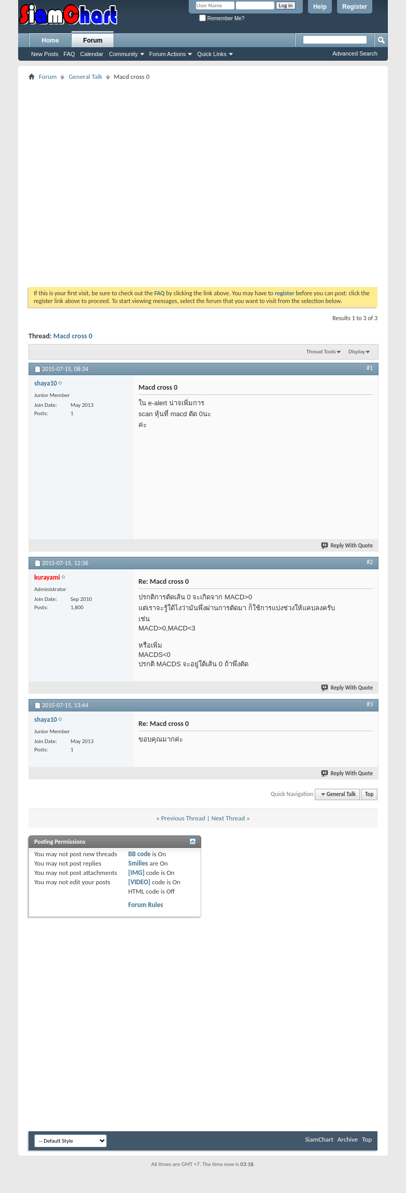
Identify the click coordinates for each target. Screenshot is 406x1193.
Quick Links (212, 54)
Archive (348, 1139)
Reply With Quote (347, 545)
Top (369, 794)
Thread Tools (321, 351)
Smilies (138, 863)
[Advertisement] (97, 180)
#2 (370, 562)
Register (354, 6)
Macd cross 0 (72, 336)
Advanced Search (354, 53)
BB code (139, 854)
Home (50, 40)
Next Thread (228, 818)
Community (123, 54)
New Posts (45, 54)
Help (320, 6)
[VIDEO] (139, 882)
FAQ (69, 54)
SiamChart (319, 1139)
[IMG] (136, 872)
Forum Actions (167, 54)
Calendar (92, 54)
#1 (370, 368)
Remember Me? (221, 18)
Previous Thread (183, 818)
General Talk (85, 76)
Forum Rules (145, 905)
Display (356, 351)
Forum (92, 40)
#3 (370, 704)
